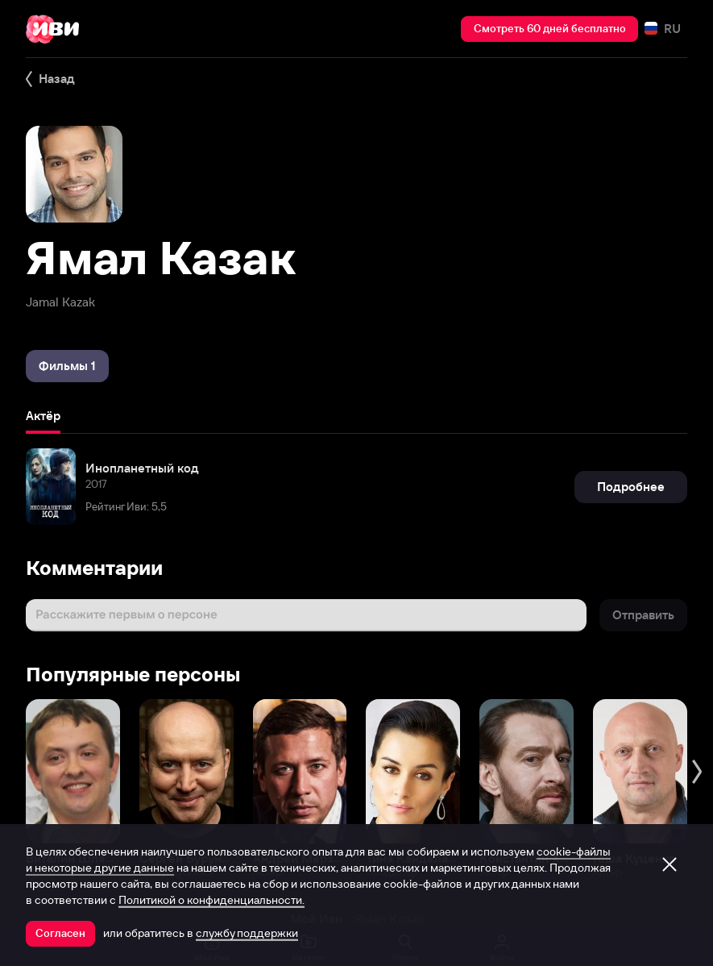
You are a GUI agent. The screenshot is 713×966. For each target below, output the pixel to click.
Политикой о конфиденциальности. (211, 899)
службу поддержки (247, 932)
